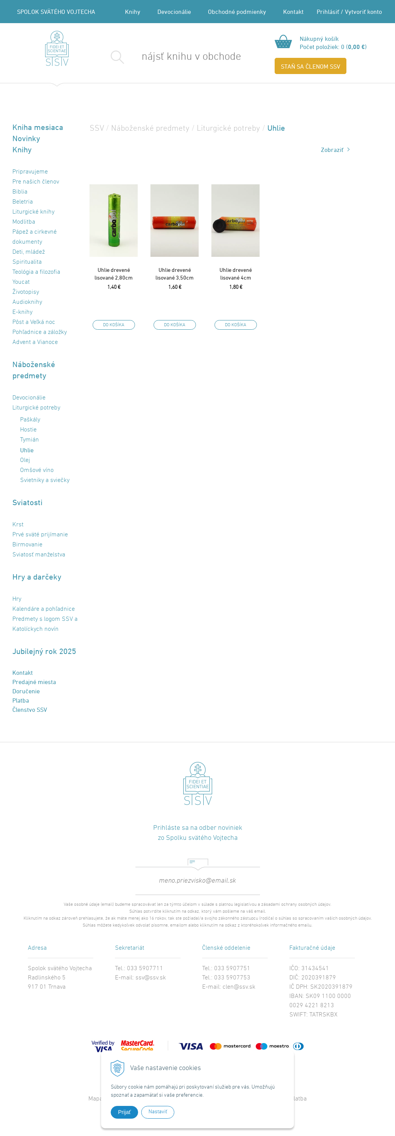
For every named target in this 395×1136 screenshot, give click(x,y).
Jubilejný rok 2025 (44, 651)
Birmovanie (27, 545)
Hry (16, 599)
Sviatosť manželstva (38, 555)
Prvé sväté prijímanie (40, 535)
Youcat (21, 282)
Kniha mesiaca (37, 127)
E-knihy (22, 312)
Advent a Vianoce (35, 342)
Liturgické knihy (33, 212)
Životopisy (25, 292)
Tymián (29, 440)
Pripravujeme (30, 172)
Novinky (26, 138)
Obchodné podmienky (237, 11)
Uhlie (27, 450)
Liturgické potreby (36, 408)
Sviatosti (27, 502)
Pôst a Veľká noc (33, 322)
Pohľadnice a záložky (39, 332)
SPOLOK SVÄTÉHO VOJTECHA (56, 11)
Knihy (132, 11)
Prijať (124, 1112)
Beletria (22, 202)
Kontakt (293, 11)
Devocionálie (174, 11)
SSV (96, 128)
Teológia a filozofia (36, 272)
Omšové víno (37, 470)
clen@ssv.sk (239, 987)
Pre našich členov (35, 182)
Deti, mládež (28, 252)
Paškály (30, 420)
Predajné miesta (34, 681)
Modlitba (23, 222)
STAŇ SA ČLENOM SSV (310, 66)
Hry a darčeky (36, 576)
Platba (20, 700)
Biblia (19, 192)
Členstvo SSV (29, 709)
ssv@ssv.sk (150, 978)
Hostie (28, 430)
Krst (18, 525)
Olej (25, 460)
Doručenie (26, 691)
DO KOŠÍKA (113, 325)
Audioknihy (27, 302)
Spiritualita (27, 262)
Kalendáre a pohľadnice (43, 609)
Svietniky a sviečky (44, 480)
